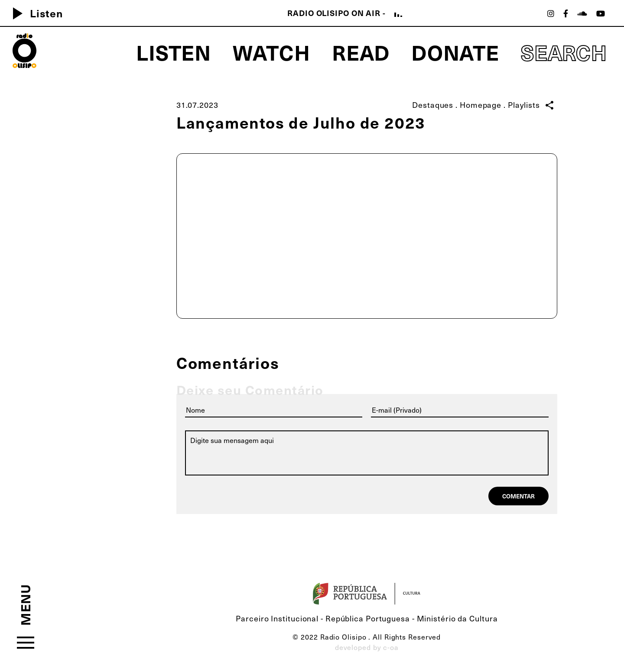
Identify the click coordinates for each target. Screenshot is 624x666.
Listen (34, 13)
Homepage (480, 104)
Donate (455, 51)
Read (361, 51)
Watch (271, 51)
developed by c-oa (367, 647)
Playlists (524, 104)
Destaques (432, 104)
